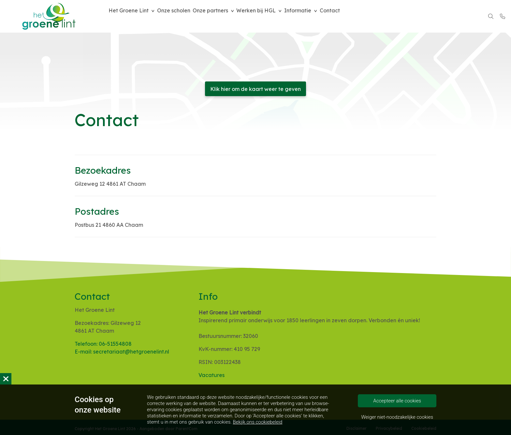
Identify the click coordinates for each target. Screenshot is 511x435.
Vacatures (211, 375)
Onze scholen (180, 16)
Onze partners (221, 16)
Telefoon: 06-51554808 (103, 344)
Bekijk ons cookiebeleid (258, 422)
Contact (353, 16)
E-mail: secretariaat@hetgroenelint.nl (122, 351)
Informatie (316, 16)
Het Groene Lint (130, 16)
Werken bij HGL (271, 16)
